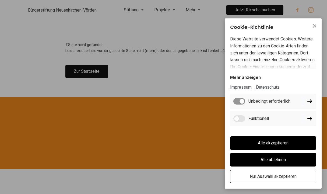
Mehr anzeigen (245, 77)
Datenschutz (268, 87)
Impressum (241, 87)
